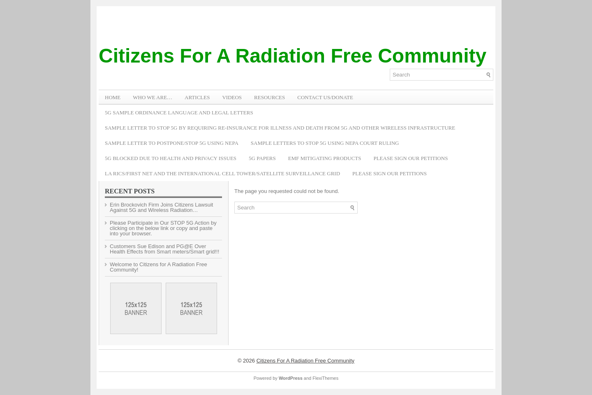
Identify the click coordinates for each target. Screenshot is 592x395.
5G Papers (262, 158)
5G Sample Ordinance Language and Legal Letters (179, 112)
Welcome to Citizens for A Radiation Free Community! (158, 267)
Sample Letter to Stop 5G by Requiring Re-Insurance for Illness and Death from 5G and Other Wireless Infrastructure (280, 128)
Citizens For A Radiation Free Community (292, 56)
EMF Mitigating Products (324, 158)
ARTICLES (197, 97)
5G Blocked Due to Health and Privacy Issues (170, 158)
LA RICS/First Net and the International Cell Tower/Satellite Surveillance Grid (222, 173)
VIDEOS (232, 97)
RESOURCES (269, 97)
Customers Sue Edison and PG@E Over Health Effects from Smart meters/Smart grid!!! (164, 249)
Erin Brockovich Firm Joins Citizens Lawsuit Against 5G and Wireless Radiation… (161, 207)
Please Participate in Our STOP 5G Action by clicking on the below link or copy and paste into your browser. (163, 228)
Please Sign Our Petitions (410, 158)
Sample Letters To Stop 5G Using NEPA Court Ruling (325, 143)
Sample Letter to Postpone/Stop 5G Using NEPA (171, 143)
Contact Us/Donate (325, 97)
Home (112, 97)
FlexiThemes (325, 378)
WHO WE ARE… (152, 97)
